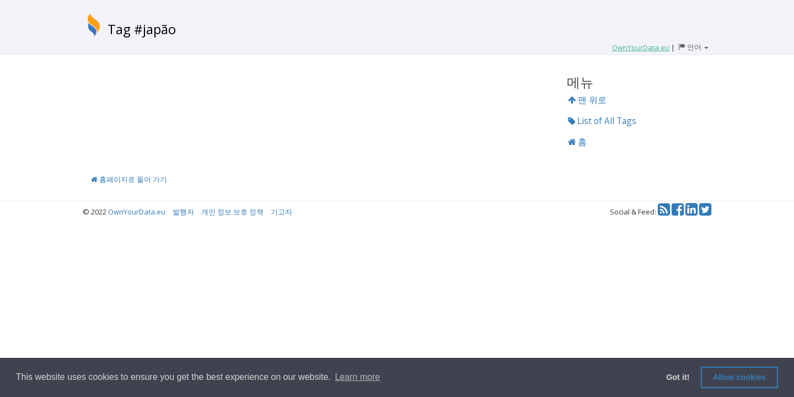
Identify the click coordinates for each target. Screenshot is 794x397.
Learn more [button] (357, 377)
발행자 (183, 212)
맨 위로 (587, 100)
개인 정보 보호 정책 (232, 212)
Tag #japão (142, 29)
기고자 (281, 212)
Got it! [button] (677, 377)
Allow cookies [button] (739, 377)
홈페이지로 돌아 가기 (129, 179)
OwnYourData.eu (136, 212)
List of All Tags (602, 121)
